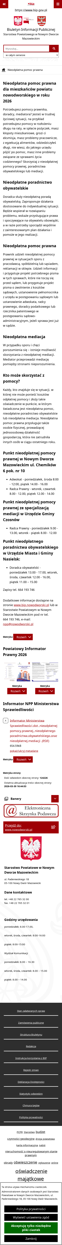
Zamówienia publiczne (31, 1022)
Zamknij (31, 1239)
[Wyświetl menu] (58, 4)
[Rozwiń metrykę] (23, 637)
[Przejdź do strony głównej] (31, 29)
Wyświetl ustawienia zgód (31, 1217)
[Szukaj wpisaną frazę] (54, 48)
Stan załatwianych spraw (31, 1010)
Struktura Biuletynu (31, 1034)
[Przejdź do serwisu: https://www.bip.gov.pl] (31, 6)
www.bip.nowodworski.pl (31, 605)
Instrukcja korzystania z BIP (31, 1058)
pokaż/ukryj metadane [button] (24, 751)
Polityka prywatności (31, 1209)
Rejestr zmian (31, 1070)
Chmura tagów (31, 1105)
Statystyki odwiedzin (31, 1093)
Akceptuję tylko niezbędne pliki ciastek (31, 1228)
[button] (17, 680)
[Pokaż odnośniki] (4, 4)
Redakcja (31, 1046)
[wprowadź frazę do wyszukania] (26, 48)
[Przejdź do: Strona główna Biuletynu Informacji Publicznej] (3, 69)
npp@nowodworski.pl (18, 624)
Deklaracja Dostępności (31, 1081)
